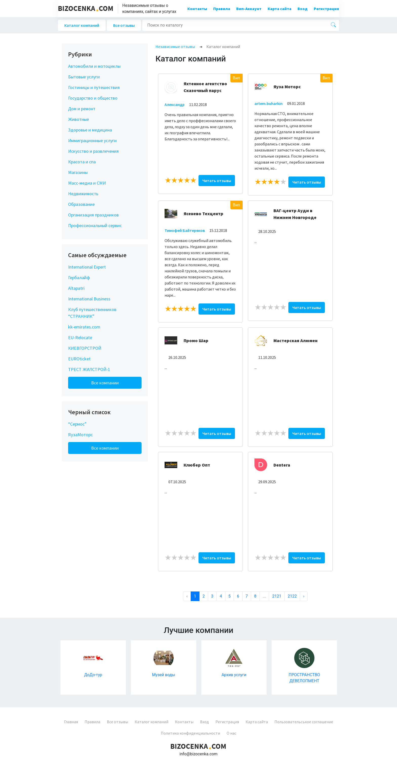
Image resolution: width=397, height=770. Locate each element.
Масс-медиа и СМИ (87, 183)
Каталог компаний (81, 25)
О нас (231, 733)
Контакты (197, 8)
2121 (276, 596)
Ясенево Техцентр (203, 213)
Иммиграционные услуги (92, 140)
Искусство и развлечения (93, 151)
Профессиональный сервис (95, 225)
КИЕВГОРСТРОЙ (84, 348)
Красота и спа (82, 162)
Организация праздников (93, 215)
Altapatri (76, 288)
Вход (302, 8)
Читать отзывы (216, 180)
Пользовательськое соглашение (303, 721)
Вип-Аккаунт (249, 8)
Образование (81, 204)
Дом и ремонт (81, 109)
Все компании (105, 383)
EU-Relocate (80, 337)
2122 (292, 596)
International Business (89, 299)
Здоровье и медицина (90, 130)
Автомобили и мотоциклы (94, 66)
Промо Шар (196, 340)
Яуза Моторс (287, 87)
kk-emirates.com (84, 327)
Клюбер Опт (197, 465)
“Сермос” (77, 424)
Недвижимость (83, 193)
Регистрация (326, 8)
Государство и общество (92, 98)
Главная (71, 721)
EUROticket (79, 359)
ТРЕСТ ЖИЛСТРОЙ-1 (89, 369)
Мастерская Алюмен (295, 340)
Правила (221, 8)
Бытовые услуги (84, 77)
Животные (78, 119)
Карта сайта (279, 8)
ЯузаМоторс (80, 434)
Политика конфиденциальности (190, 733)
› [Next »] (303, 596)
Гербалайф (79, 277)
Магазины (78, 172)
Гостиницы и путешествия (94, 87)
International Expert (87, 267)
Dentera (281, 465)
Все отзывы (124, 25)
